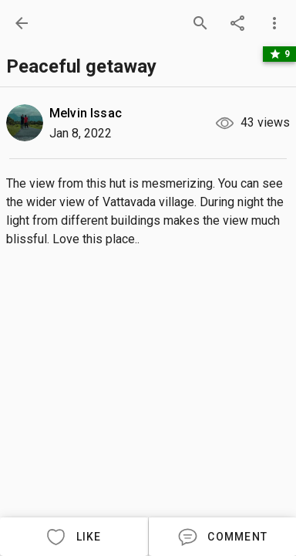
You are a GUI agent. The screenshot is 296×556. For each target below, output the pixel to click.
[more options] (274, 23)
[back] (21, 23)
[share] (237, 23)
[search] (200, 23)
